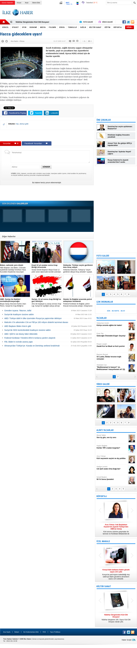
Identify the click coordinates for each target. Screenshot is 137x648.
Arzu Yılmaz (112, 457)
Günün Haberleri (7, 2)
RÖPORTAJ (101, 496)
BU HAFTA (115, 311)
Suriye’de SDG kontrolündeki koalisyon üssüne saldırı (27, 330)
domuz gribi (24, 124)
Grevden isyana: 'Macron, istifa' (17, 310)
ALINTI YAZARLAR (105, 430)
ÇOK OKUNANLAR (104, 301)
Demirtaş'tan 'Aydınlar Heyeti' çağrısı (119, 153)
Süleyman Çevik (112, 324)
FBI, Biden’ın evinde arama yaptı (18, 342)
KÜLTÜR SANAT (103, 586)
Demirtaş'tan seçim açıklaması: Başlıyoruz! (120, 128)
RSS (44, 632)
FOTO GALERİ (102, 255)
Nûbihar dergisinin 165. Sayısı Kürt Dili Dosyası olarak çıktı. (116, 618)
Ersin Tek (112, 335)
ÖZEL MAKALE (103, 541)
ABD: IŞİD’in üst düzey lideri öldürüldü (20, 334)
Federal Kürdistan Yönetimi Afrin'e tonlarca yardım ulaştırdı (29, 338)
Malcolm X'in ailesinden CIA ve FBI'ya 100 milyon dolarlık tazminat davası (36, 322)
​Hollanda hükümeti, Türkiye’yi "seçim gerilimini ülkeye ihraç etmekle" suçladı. (78, 268)
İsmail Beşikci (112, 478)
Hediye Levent (112, 468)
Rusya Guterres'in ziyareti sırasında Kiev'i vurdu (118, 161)
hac (17, 124)
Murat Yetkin (112, 436)
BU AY (123, 311)
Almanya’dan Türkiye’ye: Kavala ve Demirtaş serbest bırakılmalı (32, 346)
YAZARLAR (101, 318)
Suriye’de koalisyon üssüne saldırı (19, 314)
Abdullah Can (112, 367)
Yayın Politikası (55, 632)
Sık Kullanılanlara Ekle (31, 632)
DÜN (108, 311)
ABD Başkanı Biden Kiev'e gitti (17, 326)
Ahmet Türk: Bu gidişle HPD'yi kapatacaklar (120, 144)
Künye (19, 2)
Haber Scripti (126, 640)
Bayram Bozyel (112, 357)
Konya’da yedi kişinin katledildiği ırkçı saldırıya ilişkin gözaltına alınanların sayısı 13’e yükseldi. (116, 574)
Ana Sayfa (6, 632)
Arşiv (26, 2)
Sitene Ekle (36, 2)
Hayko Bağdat (112, 447)
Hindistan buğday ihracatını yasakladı (119, 136)
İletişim (16, 632)
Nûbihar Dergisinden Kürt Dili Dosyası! (32, 22)
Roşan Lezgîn (112, 345)
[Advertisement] (47, 135)
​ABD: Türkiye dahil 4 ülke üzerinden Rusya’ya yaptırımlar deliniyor (33, 318)
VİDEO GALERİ (102, 384)
